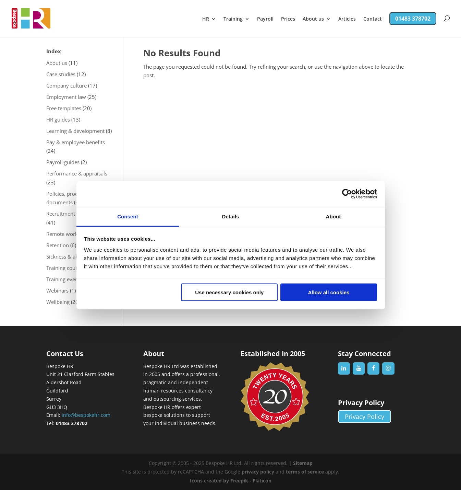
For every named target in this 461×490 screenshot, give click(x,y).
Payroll (265, 19)
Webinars (57, 290)
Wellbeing (58, 301)
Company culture (66, 85)
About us (313, 19)
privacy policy (258, 471)
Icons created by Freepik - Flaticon (230, 480)
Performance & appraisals (76, 173)
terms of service (305, 471)
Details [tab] (230, 216)
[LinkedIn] (344, 368)
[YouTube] (359, 368)
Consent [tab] (127, 216)
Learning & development (75, 130)
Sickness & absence (69, 256)
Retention (57, 245)
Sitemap (303, 463)
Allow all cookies (328, 292)
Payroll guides (63, 162)
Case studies (60, 74)
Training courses (65, 267)
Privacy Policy (364, 416)
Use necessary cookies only (229, 292)
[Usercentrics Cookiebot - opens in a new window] (347, 194)
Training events (64, 279)
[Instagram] (388, 368)
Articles (347, 19)
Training (233, 19)
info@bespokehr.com (86, 415)
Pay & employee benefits (75, 142)
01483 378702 (412, 18)
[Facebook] (373, 368)
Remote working (65, 233)
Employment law (66, 96)
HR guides (58, 119)
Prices (288, 19)
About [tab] (333, 216)
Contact (372, 19)
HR (205, 19)
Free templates (63, 108)
